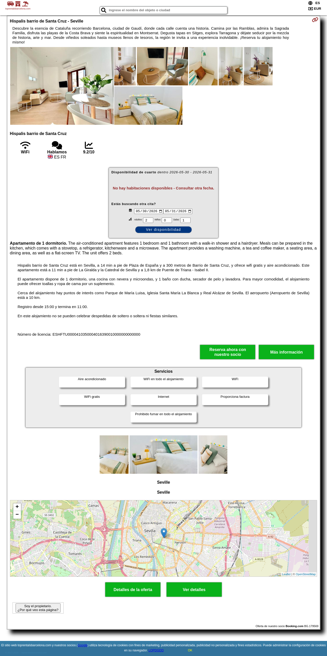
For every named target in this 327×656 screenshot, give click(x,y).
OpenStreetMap (306, 574)
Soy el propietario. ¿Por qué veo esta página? (38, 608)
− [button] (17, 515)
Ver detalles (194, 589)
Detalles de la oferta (132, 589)
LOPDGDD (156, 650)
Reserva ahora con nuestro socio (227, 352)
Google (83, 645)
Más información (286, 352)
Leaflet (286, 574)
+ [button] (17, 507)
